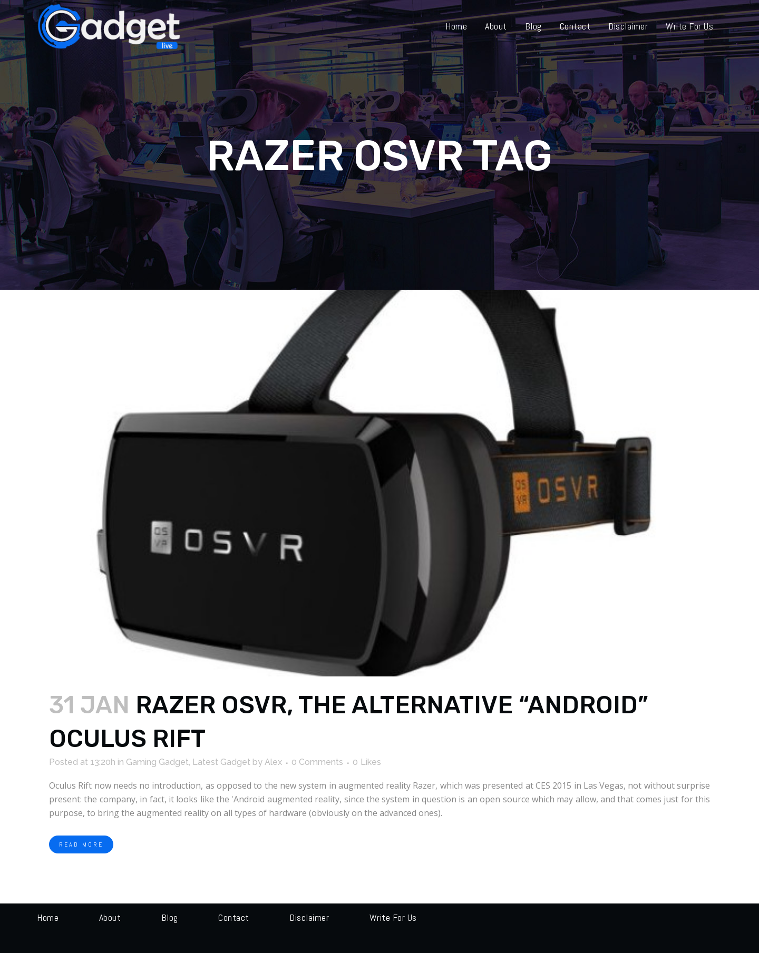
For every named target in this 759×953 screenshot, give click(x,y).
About (110, 917)
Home (48, 917)
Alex (273, 762)
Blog (169, 917)
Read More (81, 844)
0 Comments (317, 762)
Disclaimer (309, 917)
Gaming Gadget (157, 762)
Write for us (393, 917)
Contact (233, 917)
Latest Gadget (221, 762)
